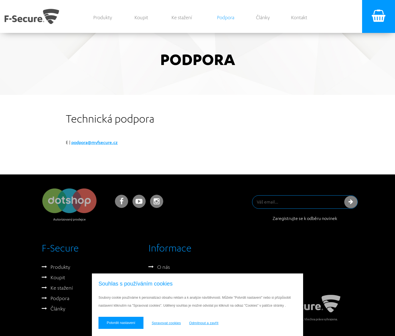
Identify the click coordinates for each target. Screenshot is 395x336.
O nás (163, 267)
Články (263, 17)
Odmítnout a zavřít (203, 323)
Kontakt (299, 17)
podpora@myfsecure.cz (94, 142)
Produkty (102, 17)
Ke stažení (181, 17)
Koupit (141, 17)
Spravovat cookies (166, 323)
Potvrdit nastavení (121, 323)
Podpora (225, 17)
